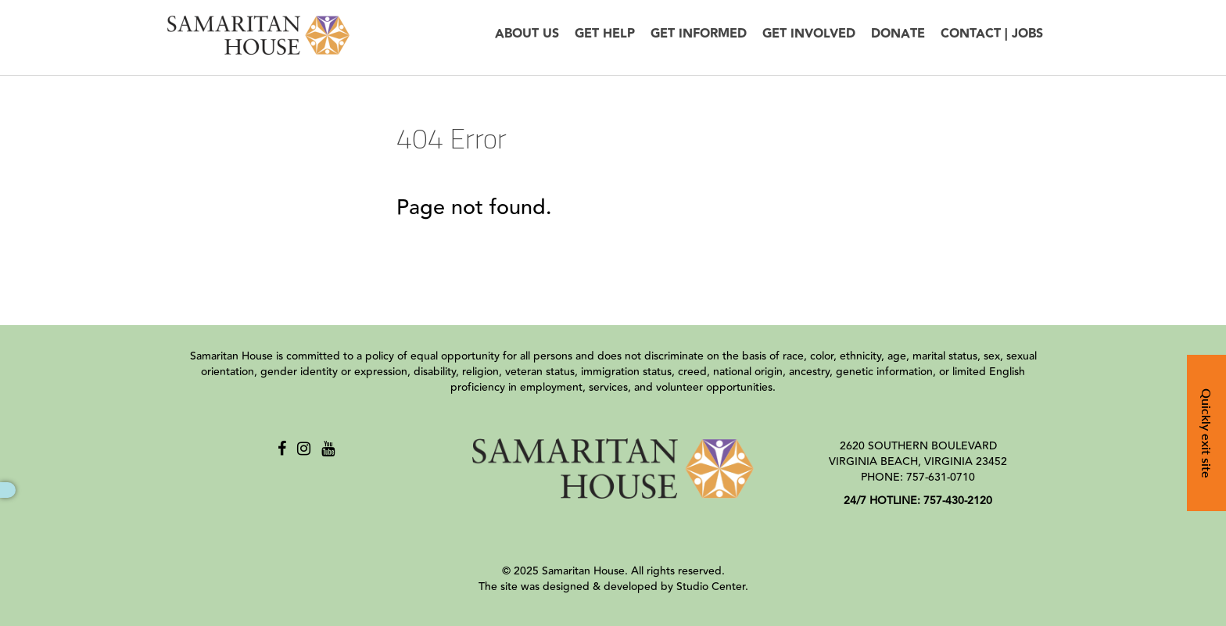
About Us (527, 34)
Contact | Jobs (992, 34)
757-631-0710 (940, 477)
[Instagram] (303, 449)
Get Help (605, 34)
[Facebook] (282, 449)
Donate (898, 34)
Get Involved (808, 34)
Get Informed (699, 34)
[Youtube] (328, 449)
